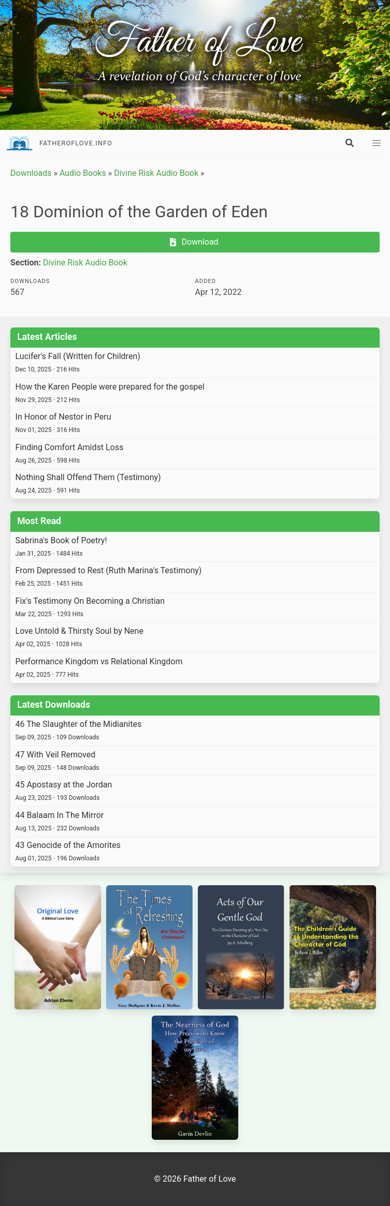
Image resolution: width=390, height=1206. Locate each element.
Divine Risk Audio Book (156, 173)
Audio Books (83, 173)
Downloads (30, 173)
